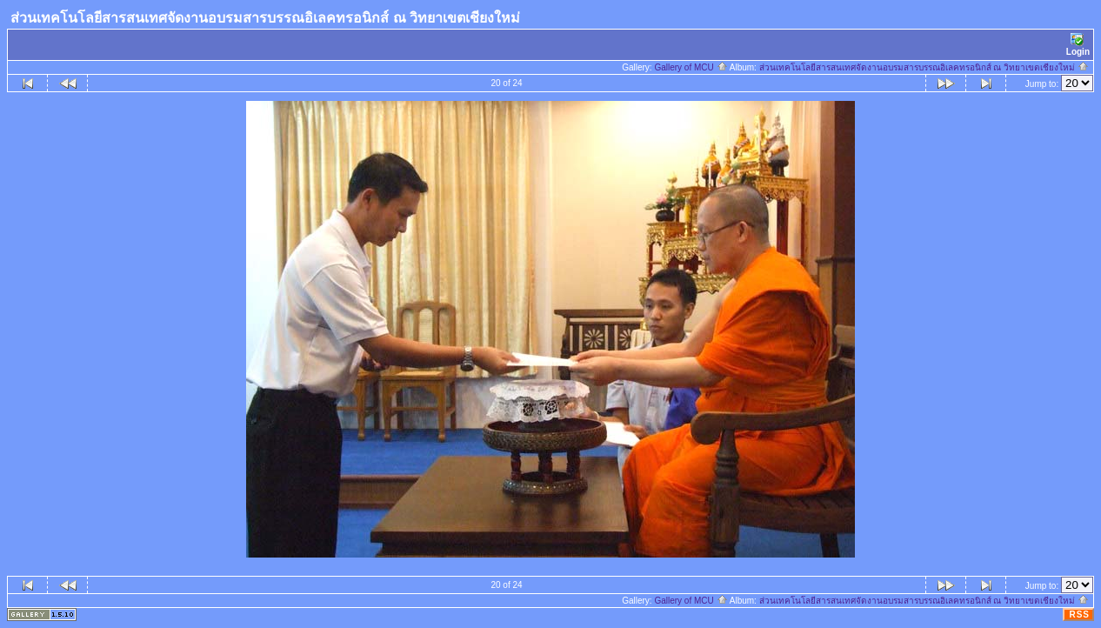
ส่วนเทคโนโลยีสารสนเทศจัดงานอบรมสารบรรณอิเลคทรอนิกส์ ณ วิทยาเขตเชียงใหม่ (924, 67)
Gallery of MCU (690, 67)
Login (1078, 45)
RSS (1079, 614)
